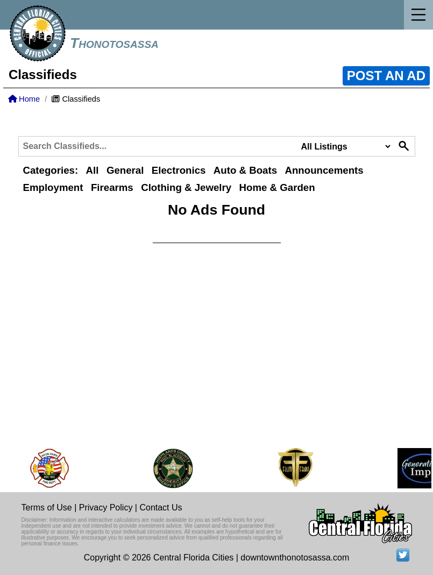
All (92, 170)
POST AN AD (386, 75)
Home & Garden (277, 187)
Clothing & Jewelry (186, 187)
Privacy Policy (106, 507)
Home (24, 99)
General (125, 170)
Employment (53, 187)
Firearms (112, 187)
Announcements (324, 170)
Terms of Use (47, 507)
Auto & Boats (245, 170)
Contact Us (160, 507)
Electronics (179, 170)
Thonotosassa (114, 43)
